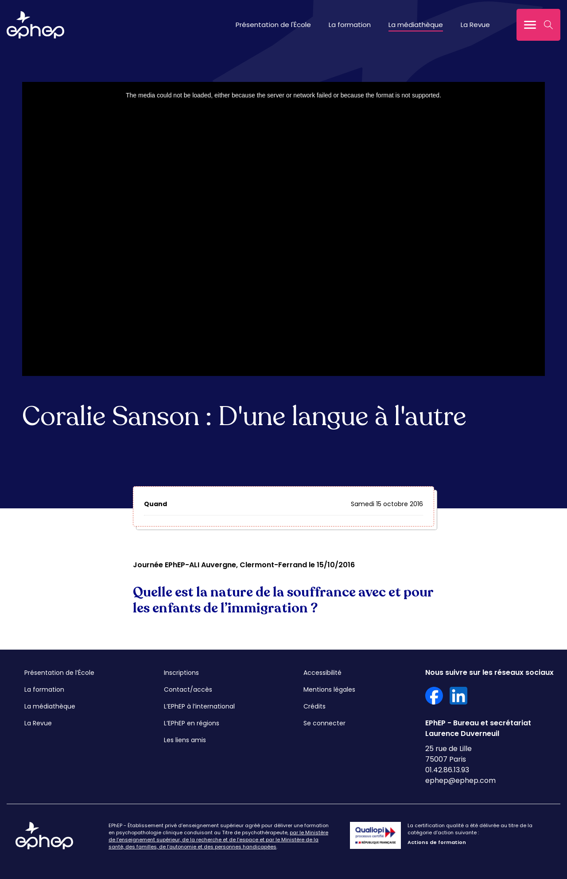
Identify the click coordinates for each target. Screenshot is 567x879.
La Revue (475, 24)
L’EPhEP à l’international (199, 706)
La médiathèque (415, 24)
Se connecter (324, 723)
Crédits (314, 706)
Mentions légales (329, 689)
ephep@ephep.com (460, 780)
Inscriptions (181, 672)
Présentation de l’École (59, 672)
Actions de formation (437, 842)
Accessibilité (322, 672)
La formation (350, 24)
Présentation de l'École (273, 24)
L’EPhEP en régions (191, 723)
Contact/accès (188, 689)
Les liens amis (185, 740)
